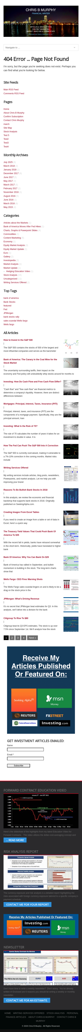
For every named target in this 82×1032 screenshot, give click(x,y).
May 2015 (8, 207)
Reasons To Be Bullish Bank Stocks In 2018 (26, 490)
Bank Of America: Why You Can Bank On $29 (26, 557)
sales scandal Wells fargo (16, 321)
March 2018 (9, 166)
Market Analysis (11, 264)
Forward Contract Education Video (35, 790)
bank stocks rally (11, 317)
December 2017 (11, 173)
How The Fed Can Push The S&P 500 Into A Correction (31, 445)
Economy (8, 241)
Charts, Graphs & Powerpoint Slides (20, 230)
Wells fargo (9, 324)
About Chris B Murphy (14, 113)
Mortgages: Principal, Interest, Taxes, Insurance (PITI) (30, 404)
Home (6, 109)
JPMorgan (8, 313)
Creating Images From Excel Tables (21, 512)
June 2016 (8, 200)
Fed (5, 309)
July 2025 (8, 162)
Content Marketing (12, 238)
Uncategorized (10, 279)
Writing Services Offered (15, 282)
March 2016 (9, 203)
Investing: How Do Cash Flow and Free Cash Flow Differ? (32, 381)
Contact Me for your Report (27, 904)
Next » (32, 637)
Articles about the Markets (16, 223)
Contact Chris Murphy (14, 120)
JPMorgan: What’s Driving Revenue (21, 599)
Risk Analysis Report (21, 851)
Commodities (10, 234)
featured (7, 305)
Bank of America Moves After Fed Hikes (22, 226)
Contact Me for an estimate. (27, 1000)
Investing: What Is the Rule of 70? (20, 426)
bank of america (11, 298)
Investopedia (10, 260)
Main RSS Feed (11, 89)
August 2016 (9, 196)
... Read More (15, 840)
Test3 (6, 143)
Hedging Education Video (18, 271)
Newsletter (14, 947)
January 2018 (10, 169)
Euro (6, 253)
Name (10, 745)
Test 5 (6, 135)
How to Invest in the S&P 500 (18, 340)
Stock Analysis (10, 131)
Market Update (10, 268)
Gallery (7, 256)
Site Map (8, 128)
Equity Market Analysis (14, 245)
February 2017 (10, 188)
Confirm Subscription (13, 116)
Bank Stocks (9, 302)
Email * (10, 754)
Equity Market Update (14, 249)
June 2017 (8, 177)
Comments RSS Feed (14, 93)
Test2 (6, 139)
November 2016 (11, 192)
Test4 (6, 146)
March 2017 (9, 184)
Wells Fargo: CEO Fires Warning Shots (23, 579)
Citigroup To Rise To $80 (16, 618)
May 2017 (8, 181)
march (6, 124)
